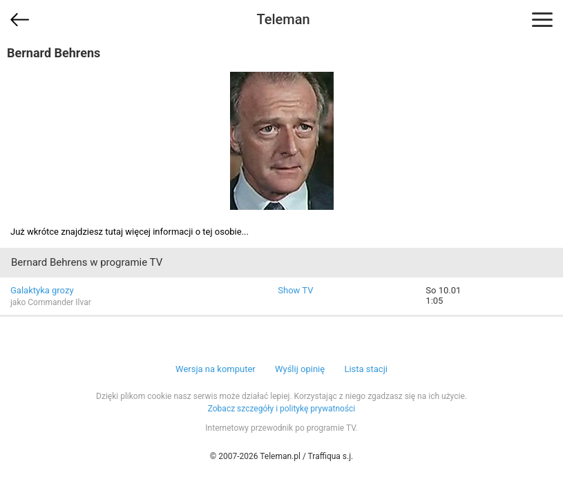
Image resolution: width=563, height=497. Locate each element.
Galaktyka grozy (42, 290)
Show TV (295, 290)
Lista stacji (366, 369)
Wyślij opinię (300, 369)
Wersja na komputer (215, 369)
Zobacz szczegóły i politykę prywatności (282, 408)
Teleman (282, 19)
